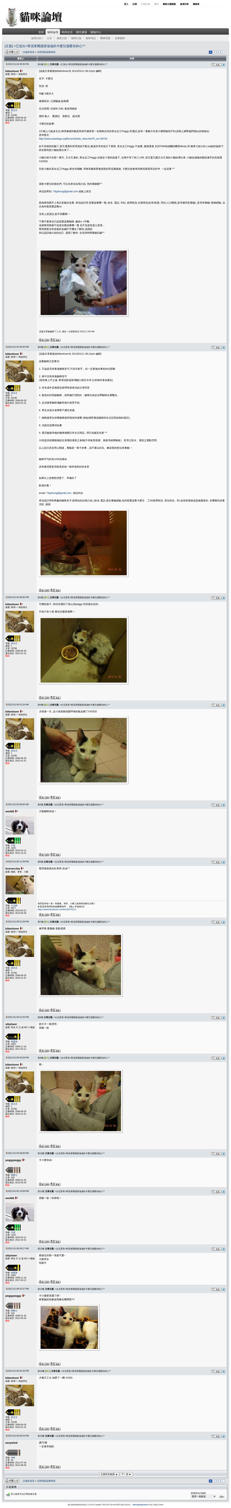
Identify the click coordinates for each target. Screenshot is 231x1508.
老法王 (14, 110)
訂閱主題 (145, 4)
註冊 (135, 4)
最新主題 (62, 38)
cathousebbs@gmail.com (140, 1505)
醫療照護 (105, 38)
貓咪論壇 (52, 32)
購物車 (196, 4)
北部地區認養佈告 (46, 52)
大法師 (14, 905)
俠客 (13, 1457)
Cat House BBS (115, 1505)
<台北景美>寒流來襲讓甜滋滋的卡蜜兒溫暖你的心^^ (84, 347)
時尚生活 (67, 32)
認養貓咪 (120, 38)
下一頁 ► (126, 1474)
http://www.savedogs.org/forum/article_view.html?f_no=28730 (73, 138)
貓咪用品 (91, 38)
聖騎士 (14, 1175)
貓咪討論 (76, 38)
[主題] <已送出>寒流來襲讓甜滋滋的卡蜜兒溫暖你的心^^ (45, 46)
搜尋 (156, 4)
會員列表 (184, 4)
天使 (13, 845)
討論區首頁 (29, 52)
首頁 (41, 32)
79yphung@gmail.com (65, 191)
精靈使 (14, 1041)
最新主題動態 (169, 4)
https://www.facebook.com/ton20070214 (57, 909)
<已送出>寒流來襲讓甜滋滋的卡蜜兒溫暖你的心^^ (83, 64)
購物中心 (95, 32)
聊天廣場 (81, 32)
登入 (126, 4)
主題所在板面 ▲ (109, 1474)
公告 (49, 38)
